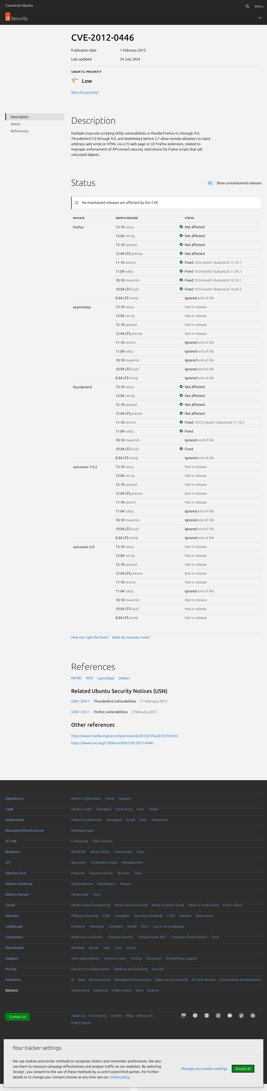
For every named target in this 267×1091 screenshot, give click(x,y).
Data (81, 980)
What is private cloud (130, 905)
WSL (106, 948)
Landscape (14, 926)
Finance (153, 990)
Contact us (17, 1017)
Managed (103, 809)
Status (15, 124)
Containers (14, 937)
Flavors (125, 884)
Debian (124, 678)
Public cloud (232, 905)
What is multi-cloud (203, 905)
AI (72, 980)
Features (78, 873)
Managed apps (82, 830)
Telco (139, 990)
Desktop (77, 948)
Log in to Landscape (168, 926)
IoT (8, 862)
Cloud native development (240, 980)
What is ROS (99, 852)
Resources (159, 820)
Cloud (10, 905)
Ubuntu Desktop (18, 884)
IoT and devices (204, 980)
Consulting (124, 809)
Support (125, 798)
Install (109, 798)
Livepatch (122, 916)
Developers (106, 884)
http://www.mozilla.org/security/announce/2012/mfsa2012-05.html (124, 736)
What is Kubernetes (86, 820)
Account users (115, 958)
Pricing (136, 958)
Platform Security (85, 916)
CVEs (171, 916)
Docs (140, 809)
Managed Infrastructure (132, 980)
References (20, 131)
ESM (106, 916)
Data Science (102, 841)
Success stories (101, 873)
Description (20, 117)
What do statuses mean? (131, 637)
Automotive (80, 990)
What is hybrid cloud (168, 905)
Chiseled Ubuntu (120, 937)
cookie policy (120, 1077)
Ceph (9, 809)
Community (123, 852)
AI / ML (11, 841)
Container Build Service (189, 937)
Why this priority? (85, 92)
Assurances (204, 916)
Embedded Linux (104, 862)
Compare (115, 926)
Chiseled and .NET (152, 937)
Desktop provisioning (130, 969)
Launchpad (105, 678)
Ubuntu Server (17, 894)
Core (118, 948)
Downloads (14, 948)
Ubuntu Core (15, 873)
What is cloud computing (90, 905)
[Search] (247, 6)
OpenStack (14, 798)
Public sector (122, 990)
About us (78, 1016)
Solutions (13, 980)
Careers (117, 1016)
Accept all (243, 1069)
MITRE (76, 678)
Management (132, 862)
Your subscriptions (85, 958)
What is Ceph (81, 809)
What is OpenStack (86, 798)
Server (94, 948)
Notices (185, 916)
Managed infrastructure (24, 830)
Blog (130, 1016)
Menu (258, 6)
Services (123, 873)
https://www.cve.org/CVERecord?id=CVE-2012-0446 (112, 743)
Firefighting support (181, 958)
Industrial (100, 990)
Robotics (12, 852)
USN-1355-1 (80, 712)
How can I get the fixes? (89, 637)
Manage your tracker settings (204, 1069)
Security (12, 916)
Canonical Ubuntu (19, 5)
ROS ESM (78, 852)
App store (78, 862)
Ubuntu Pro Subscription (90, 969)
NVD (89, 678)
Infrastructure (99, 980)
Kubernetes (14, 820)
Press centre (81, 1023)
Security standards (148, 916)
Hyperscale (79, 894)
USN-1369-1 (80, 701)
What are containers (87, 937)
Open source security (171, 980)
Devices (158, 969)
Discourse (153, 958)
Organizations (82, 884)
